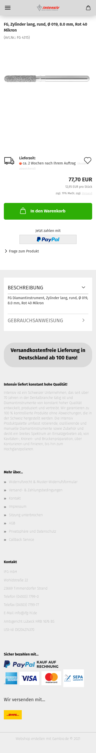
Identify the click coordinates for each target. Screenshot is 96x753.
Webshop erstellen (30, 739)
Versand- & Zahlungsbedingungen (35, 490)
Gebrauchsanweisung (35, 320)
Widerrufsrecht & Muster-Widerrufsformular (43, 482)
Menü (7, 7)
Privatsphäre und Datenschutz (32, 531)
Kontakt (15, 498)
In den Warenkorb (42, 211)
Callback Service (21, 539)
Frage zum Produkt (24, 251)
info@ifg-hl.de (26, 613)
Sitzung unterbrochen (26, 515)
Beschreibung (25, 288)
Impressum (17, 506)
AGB (12, 523)
